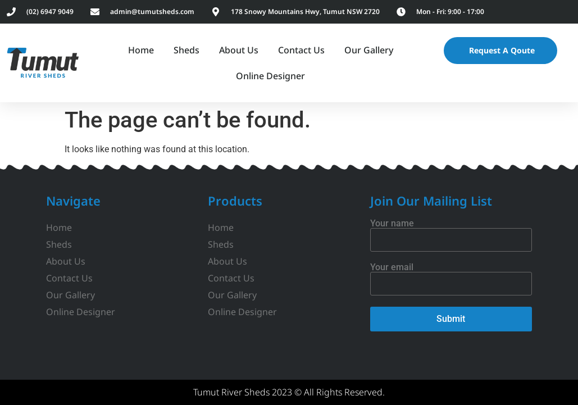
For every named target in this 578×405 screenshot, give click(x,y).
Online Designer (270, 76)
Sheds (186, 50)
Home (141, 50)
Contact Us (301, 50)
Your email (451, 276)
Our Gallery (368, 50)
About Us (238, 50)
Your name (451, 232)
